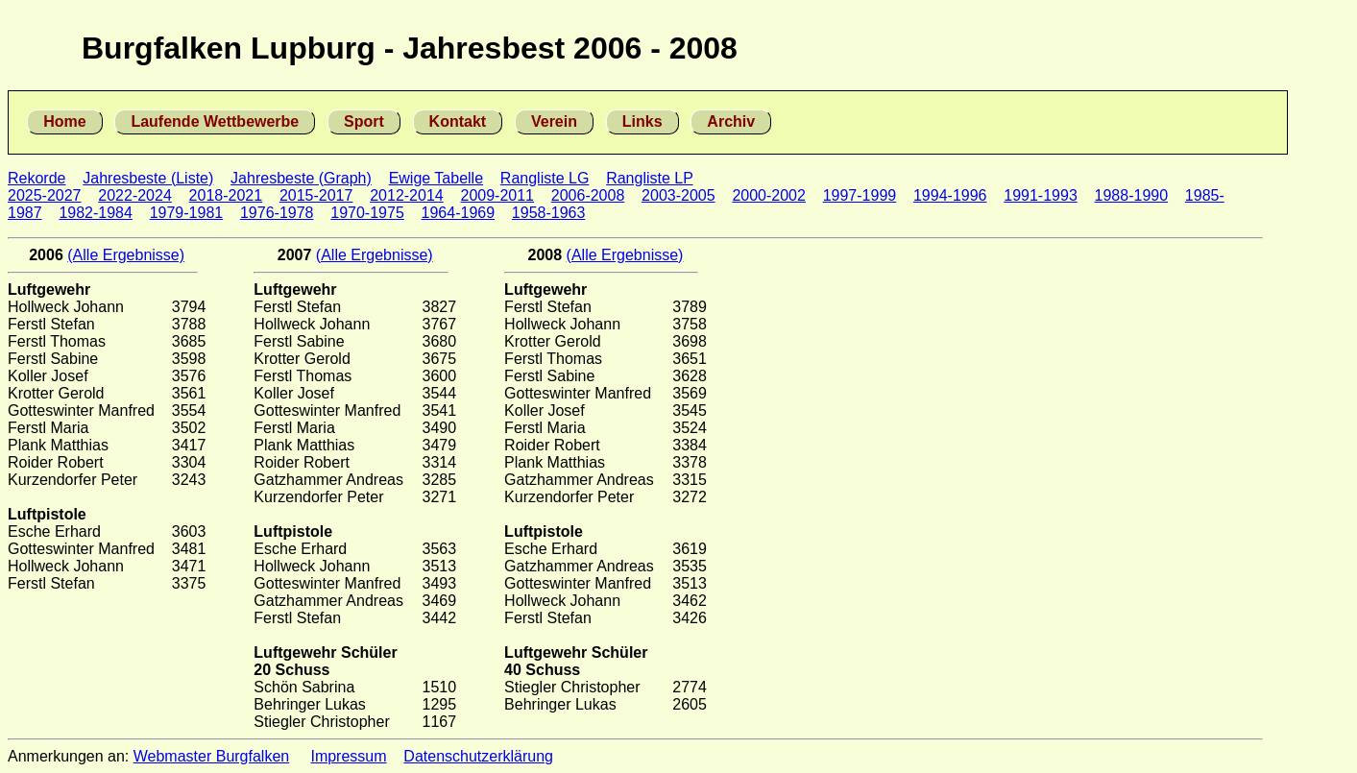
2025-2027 (45, 195)
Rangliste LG (545, 178)
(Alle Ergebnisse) (125, 255)
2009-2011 (497, 195)
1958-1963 (549, 213)
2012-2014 (407, 195)
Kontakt (458, 121)
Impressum (348, 756)
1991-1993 (1041, 195)
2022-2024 (135, 195)
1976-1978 (277, 213)
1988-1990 (1132, 195)
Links (642, 121)
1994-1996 (950, 195)
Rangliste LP (649, 178)
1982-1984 (96, 213)
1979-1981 (187, 213)
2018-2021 (226, 195)
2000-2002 (769, 195)
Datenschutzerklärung (478, 756)
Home (64, 121)
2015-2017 (316, 195)
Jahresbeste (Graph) (301, 178)
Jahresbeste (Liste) (148, 178)
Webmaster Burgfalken (211, 756)
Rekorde (36, 178)
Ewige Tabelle (436, 178)
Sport (364, 121)
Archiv (731, 121)
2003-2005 (678, 195)
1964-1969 (459, 213)
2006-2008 (588, 195)
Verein (554, 121)
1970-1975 (367, 213)
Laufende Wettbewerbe (215, 121)
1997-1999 (860, 195)
